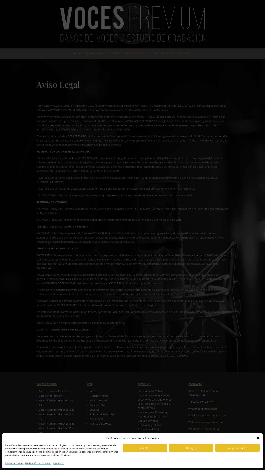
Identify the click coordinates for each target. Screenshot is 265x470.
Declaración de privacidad (38, 463)
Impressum (58, 463)
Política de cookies (14, 463)
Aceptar (145, 448)
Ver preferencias (237, 448)
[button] (258, 438)
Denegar (191, 448)
